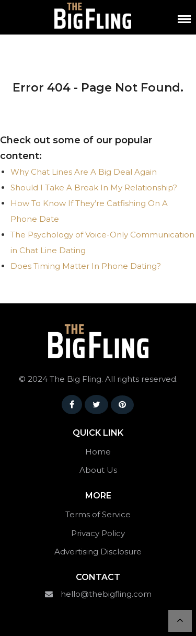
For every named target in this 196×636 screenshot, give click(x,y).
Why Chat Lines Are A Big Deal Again (83, 172)
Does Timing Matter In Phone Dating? (85, 266)
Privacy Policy (98, 533)
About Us (98, 470)
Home (98, 452)
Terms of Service (98, 514)
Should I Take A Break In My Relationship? (93, 187)
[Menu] (184, 19)
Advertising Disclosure (98, 551)
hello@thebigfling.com (106, 594)
